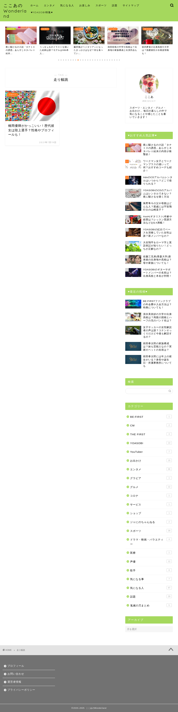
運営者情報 (14, 681)
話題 (114, 5)
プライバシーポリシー (21, 689)
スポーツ (101, 5)
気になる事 (151, 579)
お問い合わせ (15, 673)
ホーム (34, 5)
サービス (151, 504)
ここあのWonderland (15, 11)
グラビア (151, 478)
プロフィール (15, 665)
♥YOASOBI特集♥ (42, 12)
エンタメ (49, 5)
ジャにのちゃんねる (151, 522)
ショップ (151, 513)
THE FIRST (151, 434)
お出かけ (151, 460)
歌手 (151, 570)
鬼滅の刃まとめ (151, 605)
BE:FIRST (151, 416)
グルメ (151, 486)
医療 (151, 552)
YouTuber (151, 451)
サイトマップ (131, 5)
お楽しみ (84, 5)
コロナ (151, 495)
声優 (151, 561)
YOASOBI (151, 443)
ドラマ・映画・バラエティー (151, 542)
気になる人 (67, 5)
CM (151, 425)
